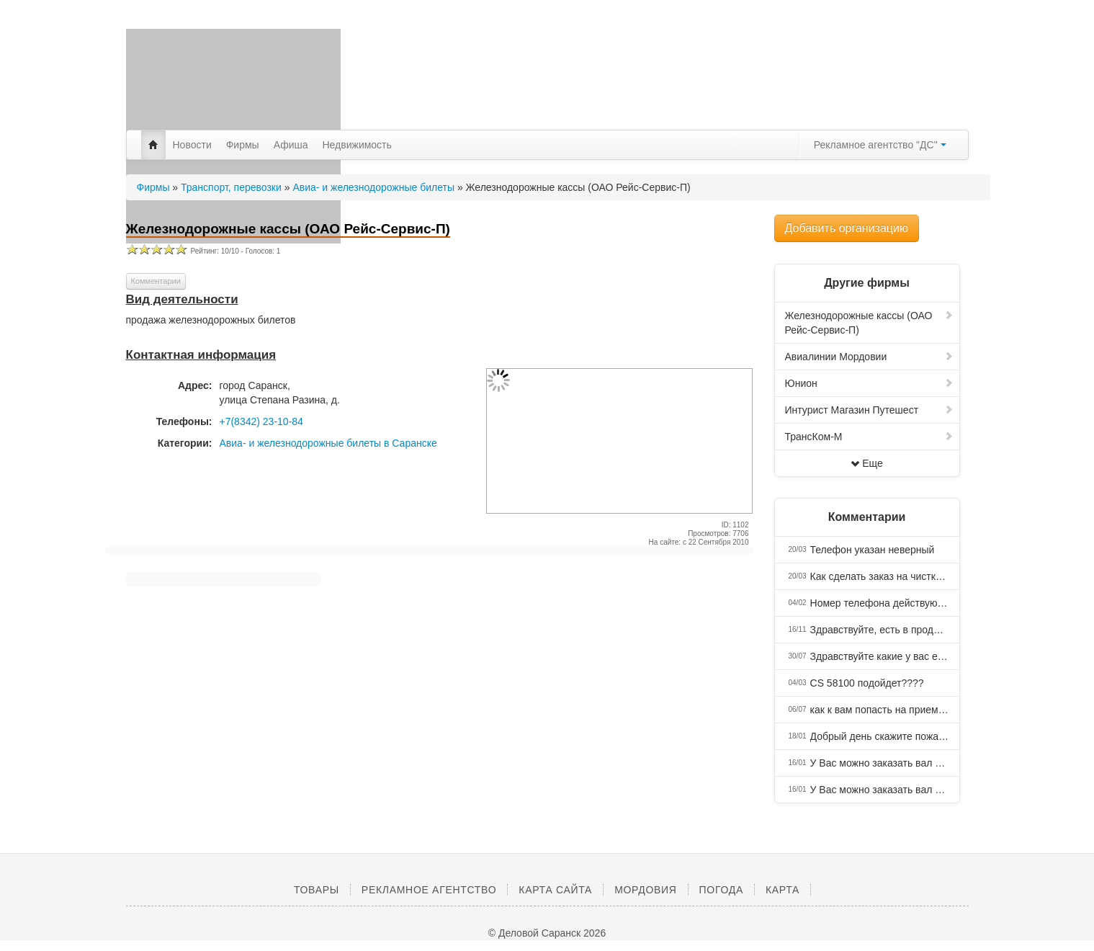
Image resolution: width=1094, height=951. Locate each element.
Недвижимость (357, 145)
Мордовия (645, 890)
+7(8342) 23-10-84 (261, 421)
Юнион (869, 383)
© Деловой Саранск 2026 (547, 933)
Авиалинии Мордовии (869, 356)
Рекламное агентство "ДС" (880, 145)
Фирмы (242, 145)
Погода (721, 890)
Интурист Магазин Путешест (869, 410)
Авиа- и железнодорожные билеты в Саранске (328, 443)
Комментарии (156, 281)
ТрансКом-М (869, 436)
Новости (192, 145)
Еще (867, 463)
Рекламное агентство (429, 890)
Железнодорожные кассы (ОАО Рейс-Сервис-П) (869, 323)
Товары (316, 890)
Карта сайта (555, 890)
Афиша (291, 145)
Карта (782, 890)
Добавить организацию (846, 228)
